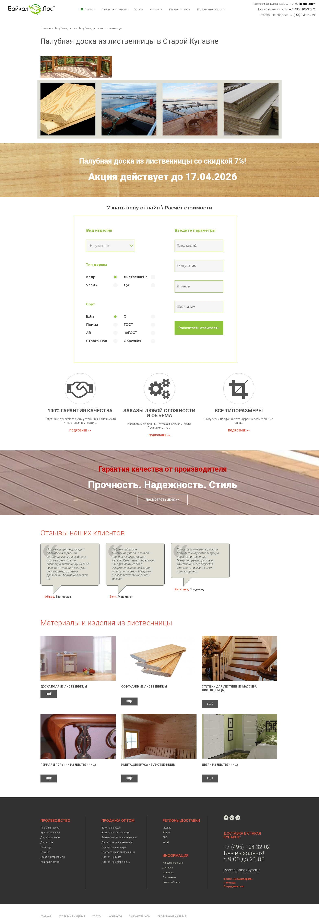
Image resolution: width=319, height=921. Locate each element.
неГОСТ (135, 333)
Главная (89, 9)
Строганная (101, 341)
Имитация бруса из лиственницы (148, 753)
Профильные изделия (211, 9)
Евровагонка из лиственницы (118, 841)
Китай (166, 831)
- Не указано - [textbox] (103, 246)
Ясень (96, 285)
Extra (95, 316)
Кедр (95, 277)
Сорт (95, 304)
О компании (169, 866)
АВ (93, 333)
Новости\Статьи (171, 871)
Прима (96, 325)
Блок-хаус (45, 836)
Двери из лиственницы (220, 753)
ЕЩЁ (49, 683)
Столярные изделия (115, 9)
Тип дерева (101, 265)
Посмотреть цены (160, 499)
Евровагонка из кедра (114, 836)
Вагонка (44, 841)
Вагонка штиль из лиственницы (119, 826)
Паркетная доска (49, 816)
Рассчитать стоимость (203, 328)
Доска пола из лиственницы (63, 675)
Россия (166, 821)
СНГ (165, 826)
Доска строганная (50, 826)
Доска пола (46, 831)
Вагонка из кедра (111, 816)
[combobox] (115, 246)
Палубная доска (65, 28)
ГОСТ (133, 325)
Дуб (131, 285)
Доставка (168, 856)
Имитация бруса (49, 850)
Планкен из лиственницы (116, 850)
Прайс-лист (307, 3)
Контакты (156, 9)
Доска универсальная (52, 846)
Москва (167, 816)
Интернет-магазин (173, 851)
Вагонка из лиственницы (116, 821)
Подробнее (78, 430)
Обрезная (137, 341)
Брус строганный (50, 821)
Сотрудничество (234, 875)
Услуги (138, 9)
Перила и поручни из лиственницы (68, 753)
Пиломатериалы (179, 9)
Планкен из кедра (111, 846)
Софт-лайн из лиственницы (144, 675)
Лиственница (140, 277)
